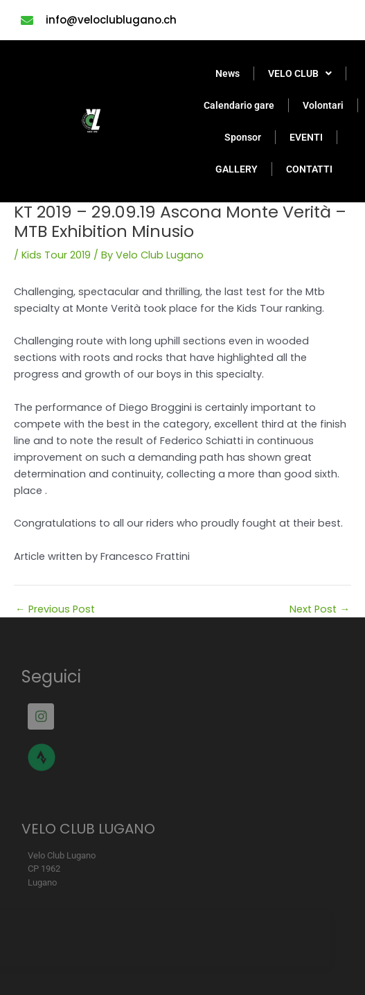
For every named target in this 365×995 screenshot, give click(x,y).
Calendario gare (239, 105)
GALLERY (236, 169)
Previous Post (55, 609)
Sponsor (242, 137)
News (227, 73)
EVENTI (306, 137)
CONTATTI (309, 169)
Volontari (323, 105)
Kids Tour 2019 (56, 255)
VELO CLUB (300, 73)
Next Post (320, 609)
